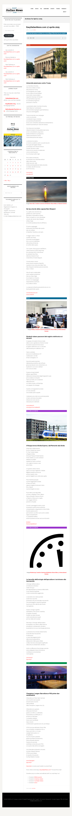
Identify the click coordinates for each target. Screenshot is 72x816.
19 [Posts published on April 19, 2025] (18, 170)
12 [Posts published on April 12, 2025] (18, 167)
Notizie (33, 792)
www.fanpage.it (30, 765)
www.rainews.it (30, 410)
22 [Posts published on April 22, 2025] (7, 174)
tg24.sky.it (29, 663)
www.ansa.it (29, 176)
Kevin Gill (32, 208)
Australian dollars (38, 785)
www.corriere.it (30, 299)
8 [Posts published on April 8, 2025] (7, 167)
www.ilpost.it (29, 178)
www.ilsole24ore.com (31, 297)
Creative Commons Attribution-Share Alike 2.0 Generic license (51, 208)
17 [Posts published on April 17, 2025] (13, 170)
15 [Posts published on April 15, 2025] (7, 170)
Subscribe (28, 770)
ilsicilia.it (28, 526)
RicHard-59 (33, 576)
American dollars (38, 783)
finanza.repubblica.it (31, 528)
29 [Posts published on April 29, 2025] (7, 177)
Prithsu (33, 333)
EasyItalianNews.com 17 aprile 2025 (44, 30)
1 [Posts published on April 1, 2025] (7, 164)
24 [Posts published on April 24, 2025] (13, 174)
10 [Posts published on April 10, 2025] (13, 167)
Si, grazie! (9, 37)
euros (35, 787)
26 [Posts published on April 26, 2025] (18, 174)
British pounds (38, 781)
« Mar (5, 182)
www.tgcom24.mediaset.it (33, 411)
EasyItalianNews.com (14, 10)
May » (9, 182)
